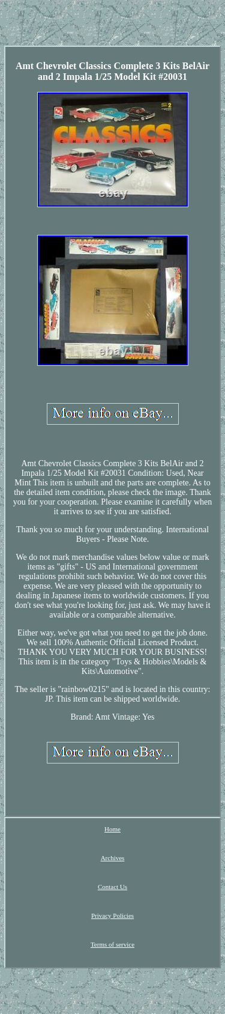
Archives (113, 857)
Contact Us (112, 886)
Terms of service (112, 944)
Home (112, 829)
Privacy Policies (112, 915)
